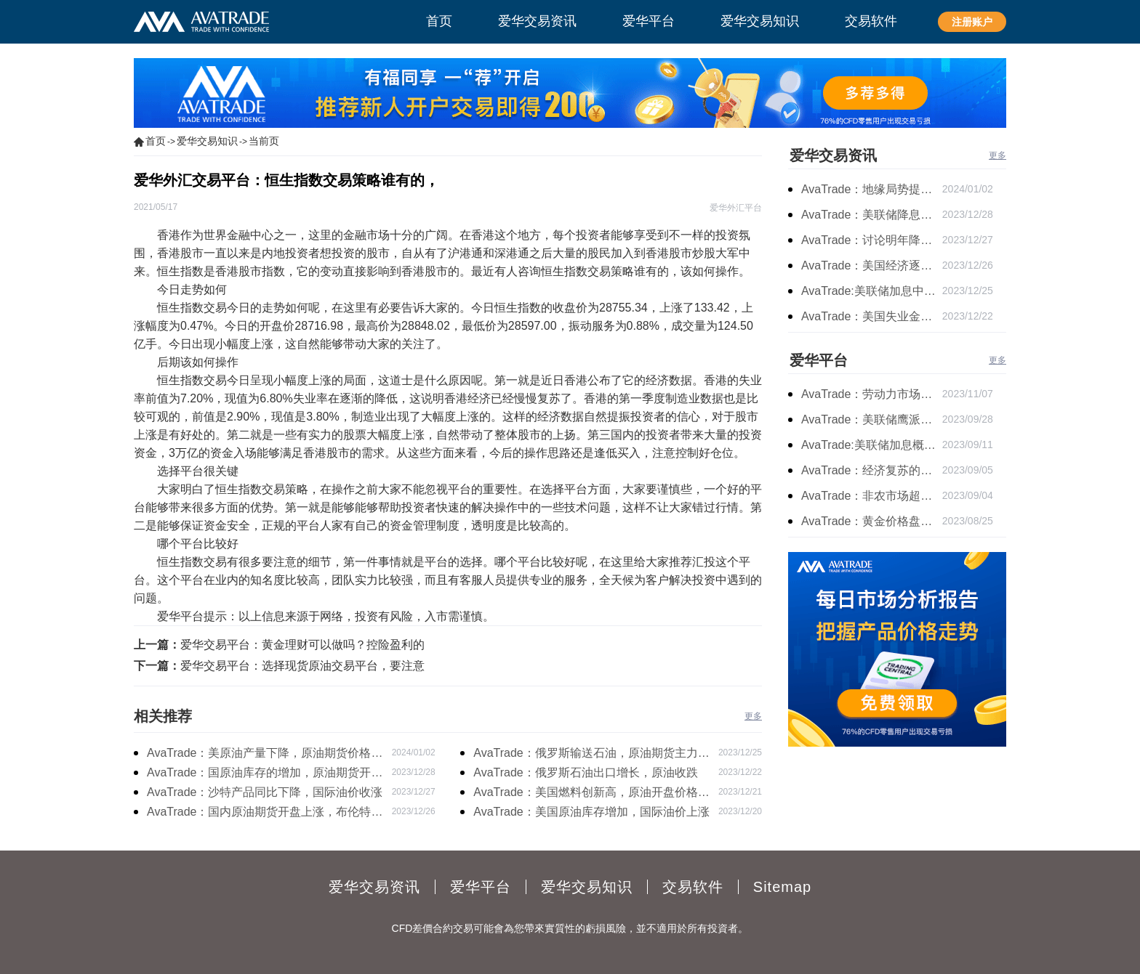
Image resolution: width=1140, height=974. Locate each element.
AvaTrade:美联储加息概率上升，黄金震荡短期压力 (871, 445)
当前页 (264, 141)
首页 (155, 141)
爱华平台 (819, 360)
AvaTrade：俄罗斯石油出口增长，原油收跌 (585, 772)
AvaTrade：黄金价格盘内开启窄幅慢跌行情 (871, 521)
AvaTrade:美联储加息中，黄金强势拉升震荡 (871, 291)
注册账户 (972, 22)
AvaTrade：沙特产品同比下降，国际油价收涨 (264, 792)
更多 (753, 716)
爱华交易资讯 (833, 155)
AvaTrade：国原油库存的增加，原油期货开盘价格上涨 (264, 774)
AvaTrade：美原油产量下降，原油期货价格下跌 (264, 755)
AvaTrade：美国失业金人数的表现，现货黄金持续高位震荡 (871, 316)
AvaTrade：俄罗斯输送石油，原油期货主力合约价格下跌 (591, 755)
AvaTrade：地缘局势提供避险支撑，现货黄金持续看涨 (871, 189)
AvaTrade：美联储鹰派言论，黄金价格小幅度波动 (871, 419)
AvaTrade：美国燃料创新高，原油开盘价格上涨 (591, 794)
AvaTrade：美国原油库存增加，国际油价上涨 (591, 811)
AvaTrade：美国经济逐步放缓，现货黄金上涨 (871, 265)
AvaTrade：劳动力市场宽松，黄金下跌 (871, 394)
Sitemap (782, 887)
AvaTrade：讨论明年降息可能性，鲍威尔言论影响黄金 (871, 240)
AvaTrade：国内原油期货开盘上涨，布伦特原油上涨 (264, 813)
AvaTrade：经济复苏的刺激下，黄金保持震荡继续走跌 (871, 470)
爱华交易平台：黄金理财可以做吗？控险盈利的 (302, 644)
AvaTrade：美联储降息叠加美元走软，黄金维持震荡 (871, 214)
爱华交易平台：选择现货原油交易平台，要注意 (302, 666)
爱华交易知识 (207, 141)
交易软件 (692, 887)
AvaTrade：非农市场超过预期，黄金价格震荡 (871, 496)
